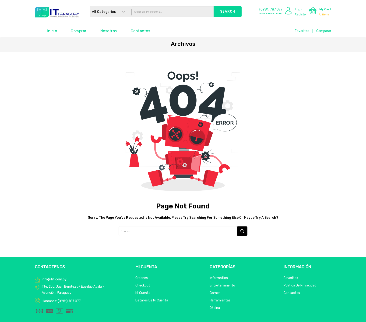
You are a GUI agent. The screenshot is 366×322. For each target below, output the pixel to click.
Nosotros (108, 31)
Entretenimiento (222, 285)
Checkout (142, 285)
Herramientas (220, 300)
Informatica (219, 278)
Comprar (79, 31)
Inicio (52, 31)
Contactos (140, 31)
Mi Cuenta (142, 293)
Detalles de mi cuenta (151, 300)
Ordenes (141, 278)
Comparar (323, 31)
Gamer (215, 293)
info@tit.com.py (54, 279)
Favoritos (302, 31)
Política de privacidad (300, 285)
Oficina (215, 308)
